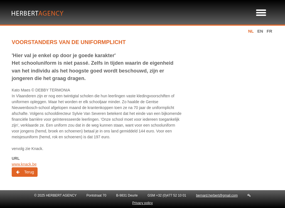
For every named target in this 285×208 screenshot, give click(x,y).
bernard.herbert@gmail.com (217, 195)
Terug (24, 172)
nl (251, 31)
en (260, 31)
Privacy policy (142, 203)
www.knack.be (24, 164)
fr (269, 31)
